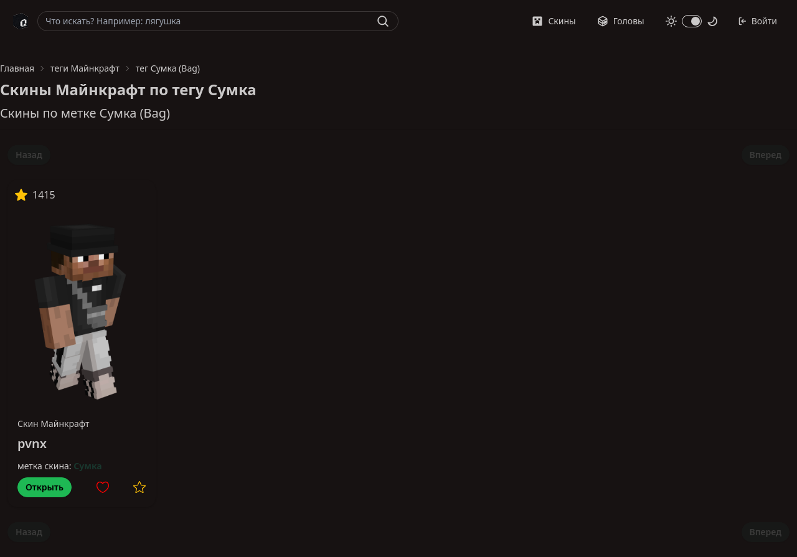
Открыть (45, 487)
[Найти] (382, 21)
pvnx (32, 443)
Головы (620, 21)
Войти (757, 21)
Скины (553, 21)
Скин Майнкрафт (53, 423)
